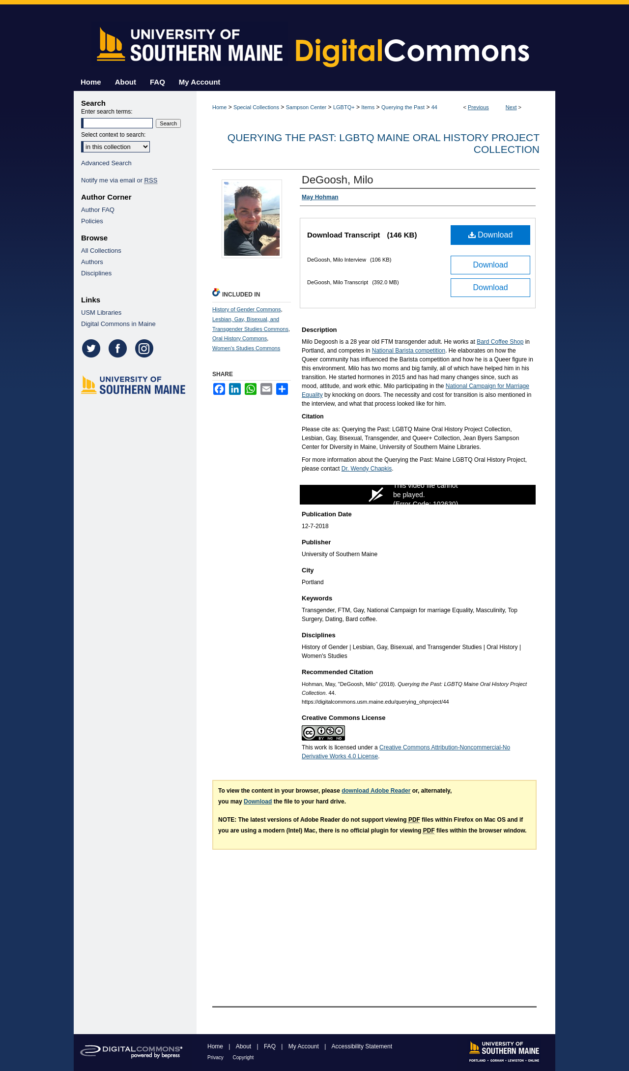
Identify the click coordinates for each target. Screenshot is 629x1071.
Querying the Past (403, 107)
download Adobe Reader (376, 790)
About (244, 1046)
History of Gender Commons (246, 309)
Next (511, 107)
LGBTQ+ (344, 107)
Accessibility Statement (362, 1046)
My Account (304, 1046)
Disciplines (96, 273)
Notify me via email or (119, 180)
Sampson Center (306, 107)
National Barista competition (408, 350)
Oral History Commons (239, 338)
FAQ (270, 1046)
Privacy (216, 1057)
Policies (92, 221)
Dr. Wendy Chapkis (367, 468)
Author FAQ (97, 209)
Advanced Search (106, 163)
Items (367, 107)
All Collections (101, 250)
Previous (478, 107)
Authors (92, 262)
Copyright (243, 1057)
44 (434, 107)
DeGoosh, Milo (337, 180)
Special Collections (256, 107)
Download (490, 235)
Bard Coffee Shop (500, 341)
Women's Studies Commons (246, 348)
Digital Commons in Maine (118, 323)
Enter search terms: (107, 111)
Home (219, 107)
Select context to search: (113, 134)
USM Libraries (101, 312)
